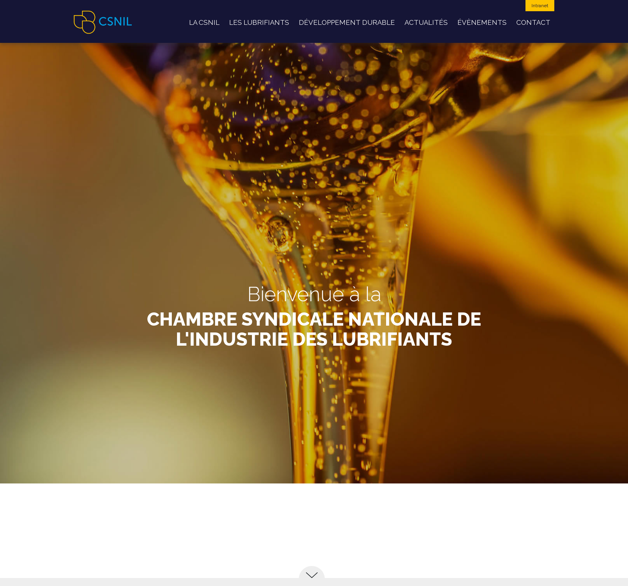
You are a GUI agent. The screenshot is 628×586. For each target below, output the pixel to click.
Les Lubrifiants (259, 22)
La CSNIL (204, 22)
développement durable (347, 22)
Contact (533, 22)
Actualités (426, 22)
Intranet (539, 5)
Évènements (482, 22)
